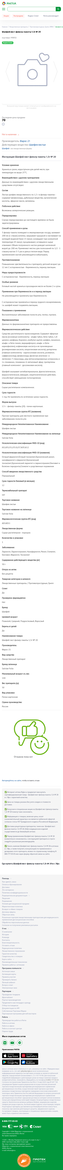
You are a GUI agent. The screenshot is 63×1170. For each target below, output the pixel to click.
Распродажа (18, 16)
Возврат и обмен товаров (12, 909)
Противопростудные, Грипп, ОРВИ (41, 27)
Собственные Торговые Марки (14, 1011)
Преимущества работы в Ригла (14, 1021)
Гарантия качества (9, 954)
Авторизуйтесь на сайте (11, 781)
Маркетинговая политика (12, 907)
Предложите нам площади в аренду (16, 1003)
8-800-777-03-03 (10, 1121)
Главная (4, 27)
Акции (6, 16)
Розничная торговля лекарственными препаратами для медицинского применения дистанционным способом (30, 919)
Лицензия (6, 898)
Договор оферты (8, 912)
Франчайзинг (7, 997)
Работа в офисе (8, 1026)
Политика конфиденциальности (15, 893)
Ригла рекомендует (51, 16)
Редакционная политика (12, 948)
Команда (5, 937)
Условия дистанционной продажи (15, 904)
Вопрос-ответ (7, 985)
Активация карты (9, 974)
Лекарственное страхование (13, 951)
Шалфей (5, 149)
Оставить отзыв (8, 946)
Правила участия (9, 977)
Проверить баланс (9, 980)
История (5, 935)
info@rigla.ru (11, 1150)
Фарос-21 (25, 141)
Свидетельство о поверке (12, 957)
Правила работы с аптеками (13, 965)
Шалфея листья (37, 145)
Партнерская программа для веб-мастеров (19, 1014)
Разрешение (7, 901)
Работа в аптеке (8, 1023)
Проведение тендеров (11, 995)
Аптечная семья (8, 972)
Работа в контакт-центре (12, 1029)
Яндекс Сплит (33, 16)
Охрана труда (7, 1031)
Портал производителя (11, 1000)
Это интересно (8, 890)
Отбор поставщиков (10, 1006)
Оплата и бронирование (12, 885)
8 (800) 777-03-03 (52, 1080)
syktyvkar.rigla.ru (26, 1071)
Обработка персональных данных (15, 923)
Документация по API (10, 1008)
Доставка (6, 887)
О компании (7, 932)
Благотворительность (11, 943)
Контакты (6, 940)
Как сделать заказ (9, 882)
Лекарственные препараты (18, 27)
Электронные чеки (9, 988)
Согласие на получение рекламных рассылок (20, 925)
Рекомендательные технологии (14, 962)
